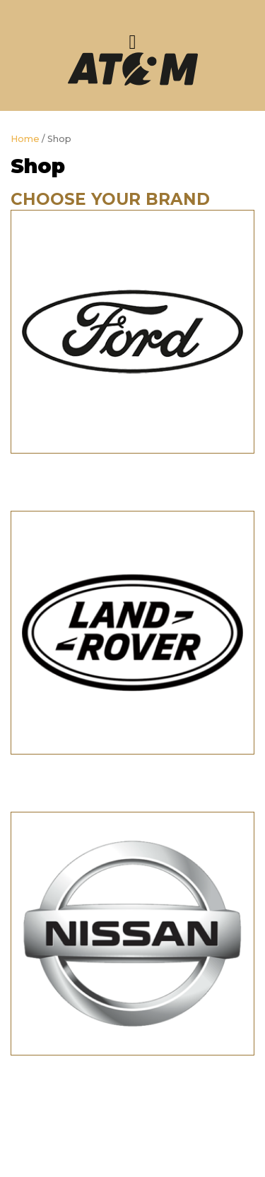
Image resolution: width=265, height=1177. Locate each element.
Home (25, 139)
